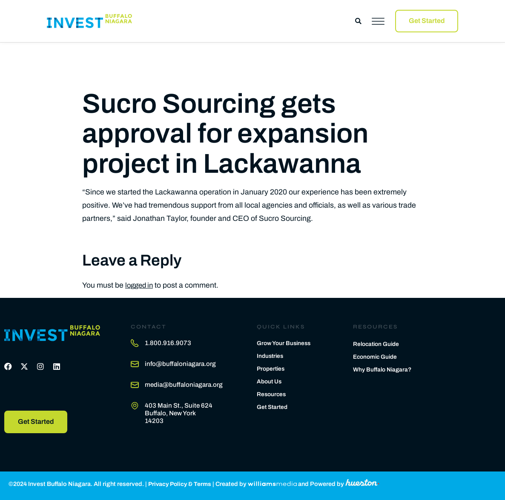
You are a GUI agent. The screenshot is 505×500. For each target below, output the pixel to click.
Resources (272, 392)
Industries (271, 354)
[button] (358, 21)
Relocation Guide (377, 342)
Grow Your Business (285, 341)
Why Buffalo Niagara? (384, 369)
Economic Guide (376, 355)
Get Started (273, 405)
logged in (140, 283)
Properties (272, 366)
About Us (270, 379)
